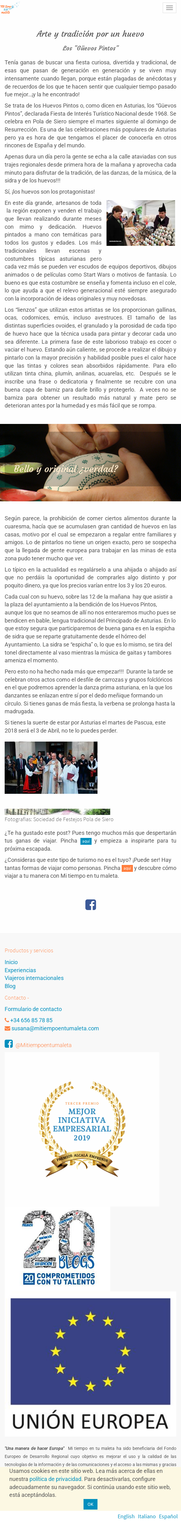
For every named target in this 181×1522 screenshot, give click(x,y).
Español (168, 1516)
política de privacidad (55, 1479)
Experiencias (20, 970)
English (126, 1516)
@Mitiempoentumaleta (44, 1045)
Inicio (11, 962)
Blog (10, 986)
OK (90, 1504)
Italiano (147, 1516)
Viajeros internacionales (34, 978)
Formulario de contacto (33, 1009)
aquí (86, 841)
